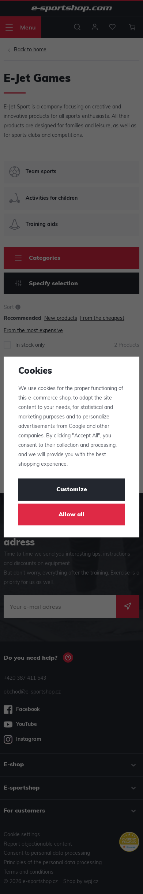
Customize (71, 490)
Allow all (71, 515)
